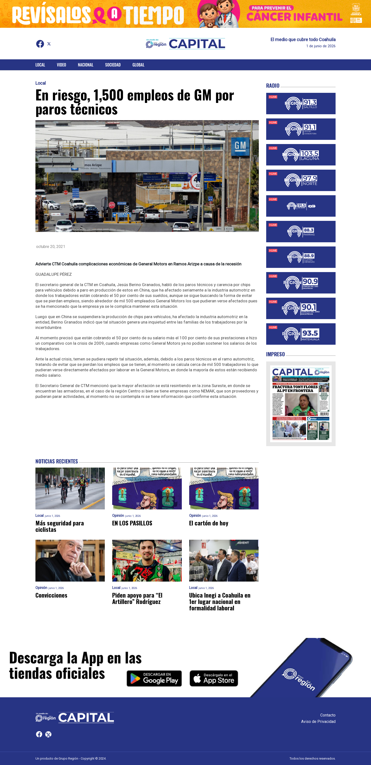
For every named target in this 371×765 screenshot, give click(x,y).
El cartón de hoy (208, 523)
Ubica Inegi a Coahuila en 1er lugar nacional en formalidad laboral (219, 601)
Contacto (328, 715)
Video (61, 65)
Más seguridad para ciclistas (59, 526)
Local (40, 65)
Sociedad (113, 65)
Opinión (118, 516)
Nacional (85, 65)
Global (138, 65)
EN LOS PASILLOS (132, 523)
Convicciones (51, 595)
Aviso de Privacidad (318, 721)
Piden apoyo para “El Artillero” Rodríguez (137, 598)
